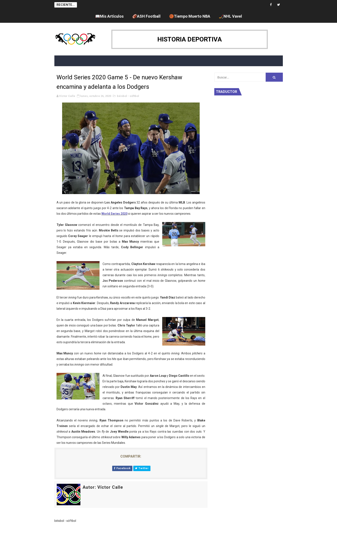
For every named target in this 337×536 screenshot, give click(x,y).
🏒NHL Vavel (230, 16)
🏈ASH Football (146, 16)
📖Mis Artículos (109, 16)
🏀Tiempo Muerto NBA (189, 16)
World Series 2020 (114, 213)
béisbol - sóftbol (128, 96)
